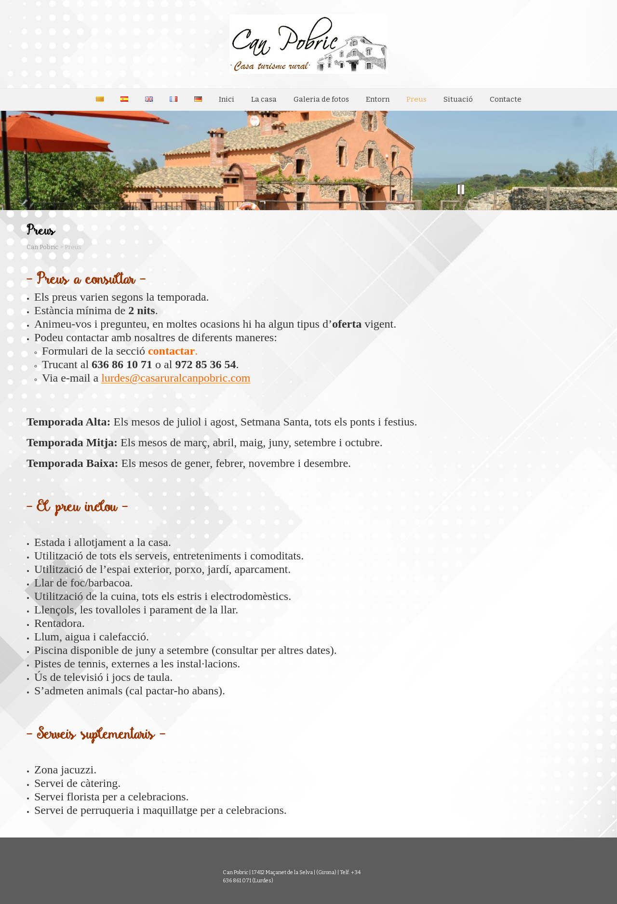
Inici (226, 99)
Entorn (377, 99)
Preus (416, 99)
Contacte (506, 99)
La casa (264, 99)
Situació (458, 99)
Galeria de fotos (321, 99)
